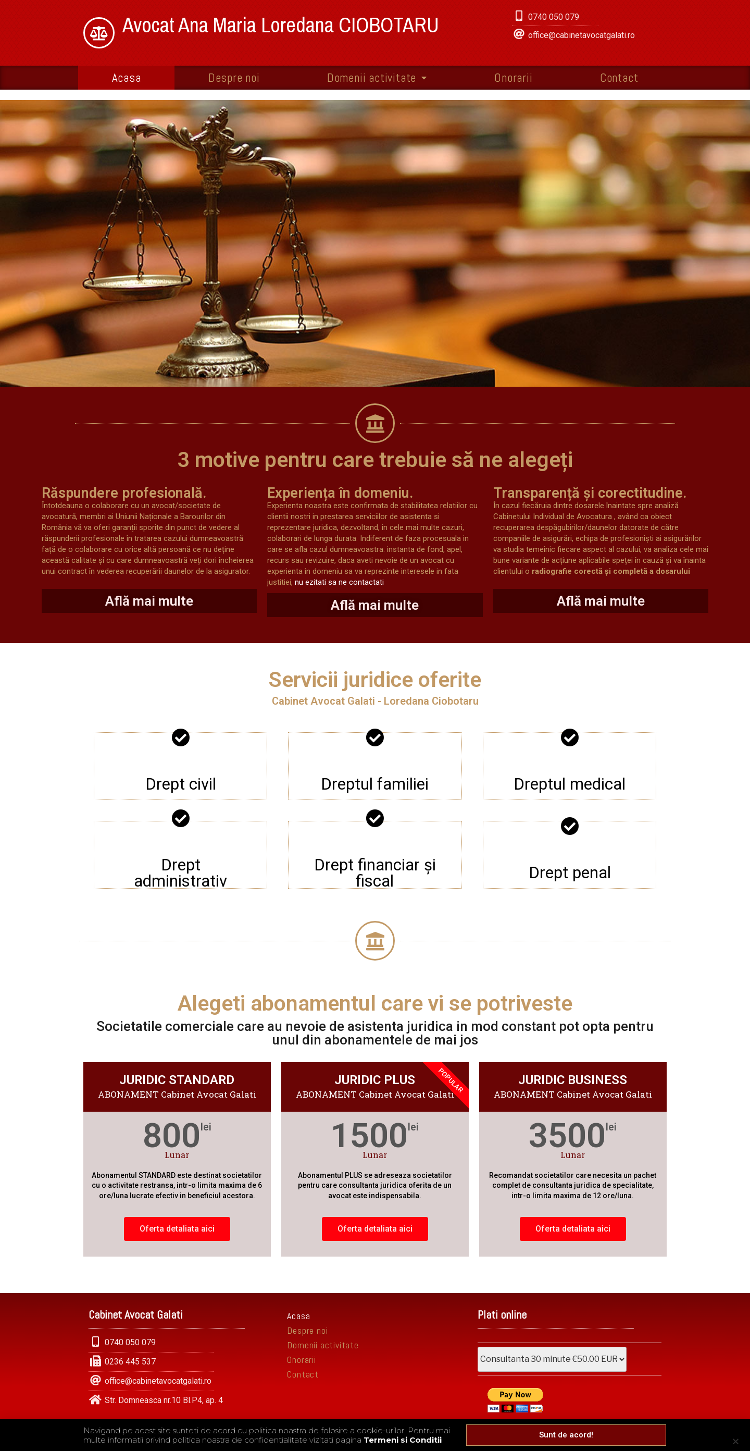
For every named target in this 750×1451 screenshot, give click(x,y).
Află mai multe (149, 601)
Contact (619, 77)
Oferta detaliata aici (177, 1229)
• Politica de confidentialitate (341, 1430)
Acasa (126, 77)
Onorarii (513, 77)
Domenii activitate (377, 78)
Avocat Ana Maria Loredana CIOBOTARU (280, 25)
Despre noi (234, 77)
